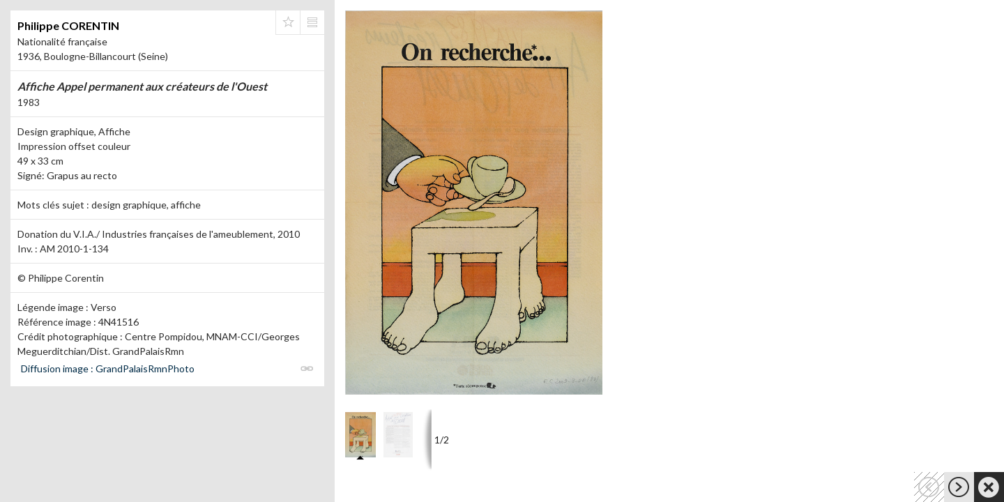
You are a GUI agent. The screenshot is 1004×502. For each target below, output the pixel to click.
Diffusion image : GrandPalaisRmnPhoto (108, 368)
